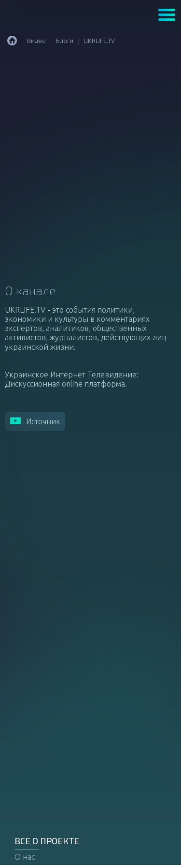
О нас (24, 856)
